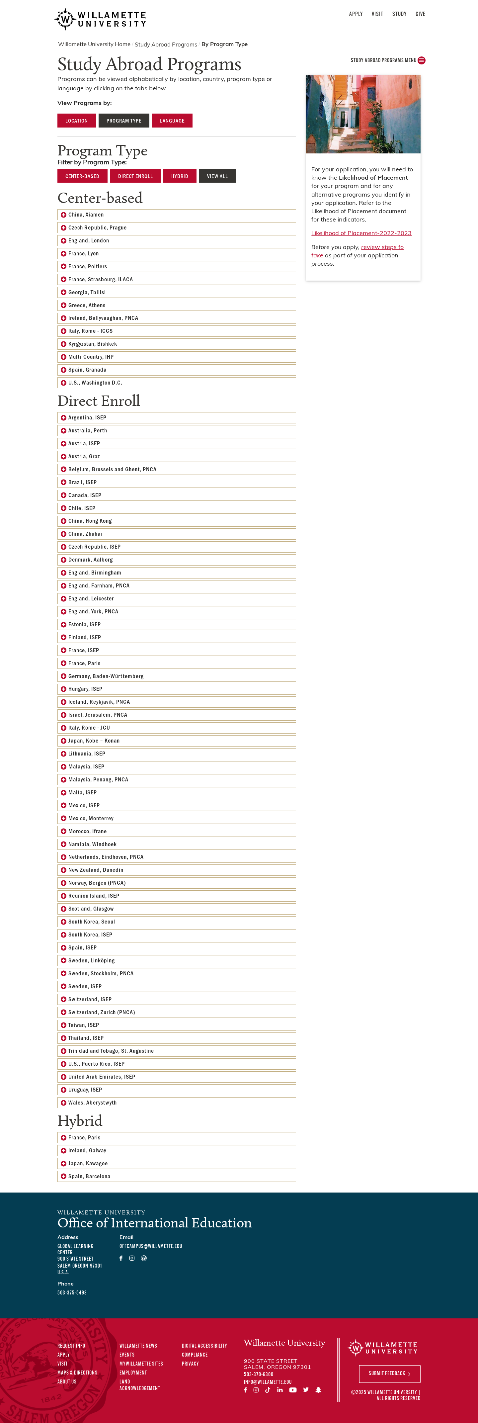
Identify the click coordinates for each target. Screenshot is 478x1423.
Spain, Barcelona (89, 1176)
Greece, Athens (87, 305)
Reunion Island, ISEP (94, 895)
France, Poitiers (87, 266)
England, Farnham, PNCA (99, 585)
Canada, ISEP (85, 495)
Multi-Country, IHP (91, 356)
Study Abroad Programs (166, 44)
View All (217, 175)
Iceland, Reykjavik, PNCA (99, 701)
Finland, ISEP (84, 637)
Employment (133, 1373)
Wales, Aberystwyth (92, 1102)
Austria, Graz (84, 456)
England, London (88, 240)
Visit (377, 14)
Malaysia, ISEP (86, 766)
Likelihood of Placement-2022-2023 (361, 233)
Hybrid (180, 175)
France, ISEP (83, 650)
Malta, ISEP (82, 792)
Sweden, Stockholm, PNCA (101, 973)
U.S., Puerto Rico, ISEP (96, 1063)
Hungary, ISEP (85, 688)
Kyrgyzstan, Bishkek (92, 343)
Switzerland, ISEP (90, 999)
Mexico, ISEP (84, 805)
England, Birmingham (94, 572)
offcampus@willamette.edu (151, 1246)
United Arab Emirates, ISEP (101, 1076)
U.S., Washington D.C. (95, 382)
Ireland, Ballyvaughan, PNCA (103, 317)
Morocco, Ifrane (87, 831)
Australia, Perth (87, 430)
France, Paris (84, 663)
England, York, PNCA (93, 611)
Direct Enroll (135, 175)
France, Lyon (83, 253)
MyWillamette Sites (141, 1364)
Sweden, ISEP (85, 986)
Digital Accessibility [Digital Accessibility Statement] (204, 1346)
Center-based (82, 175)
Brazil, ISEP (82, 482)
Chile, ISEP (82, 508)
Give (421, 14)
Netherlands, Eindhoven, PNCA (106, 856)
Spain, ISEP (82, 947)
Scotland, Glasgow (91, 908)
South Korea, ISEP (90, 934)
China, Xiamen (86, 214)
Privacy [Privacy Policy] (190, 1364)
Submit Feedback (387, 1374)
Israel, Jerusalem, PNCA (97, 714)
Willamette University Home (94, 44)
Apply (356, 14)
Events (127, 1355)
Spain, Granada (87, 369)
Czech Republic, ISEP (94, 546)
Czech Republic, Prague (97, 227)
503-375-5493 (72, 1293)
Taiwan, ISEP (83, 1024)
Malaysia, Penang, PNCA (98, 779)
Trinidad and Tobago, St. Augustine (111, 1050)
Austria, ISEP (84, 443)
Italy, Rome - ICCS (90, 330)
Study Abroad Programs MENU (388, 62)
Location (76, 120)
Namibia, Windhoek (92, 844)
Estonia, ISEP (84, 624)
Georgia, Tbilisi (87, 292)
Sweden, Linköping (91, 960)
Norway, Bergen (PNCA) (97, 882)
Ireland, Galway (87, 1150)
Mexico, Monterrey (91, 818)
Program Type (124, 120)
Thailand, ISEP (86, 1037)
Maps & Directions (77, 1373)
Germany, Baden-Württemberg (106, 676)
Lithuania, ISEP (87, 753)
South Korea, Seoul (91, 921)
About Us (67, 1382)
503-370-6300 (259, 1375)
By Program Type (224, 44)
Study (399, 14)
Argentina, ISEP (87, 417)
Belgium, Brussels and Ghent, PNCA (112, 469)
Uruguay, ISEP (85, 1089)
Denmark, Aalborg (90, 559)
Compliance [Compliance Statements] (195, 1355)
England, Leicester (91, 598)
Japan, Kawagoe (88, 1163)
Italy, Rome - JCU (89, 727)
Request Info (71, 1346)
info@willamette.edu (268, 1382)
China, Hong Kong (90, 520)
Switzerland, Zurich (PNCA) (101, 1012)
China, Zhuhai (85, 533)
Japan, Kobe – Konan (94, 740)
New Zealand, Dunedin (95, 869)
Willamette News (138, 1346)
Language (172, 120)
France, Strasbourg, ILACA (100, 279)
